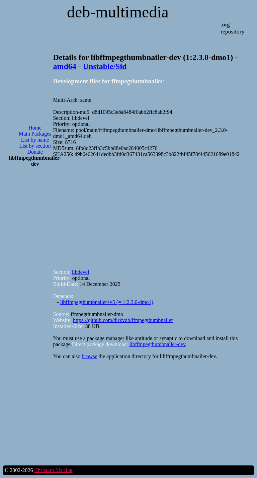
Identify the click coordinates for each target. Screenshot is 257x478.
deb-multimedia (118, 12)
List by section (35, 146)
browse (89, 356)
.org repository (232, 28)
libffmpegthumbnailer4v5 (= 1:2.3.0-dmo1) (106, 302)
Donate (35, 152)
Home (34, 128)
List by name (35, 140)
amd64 (64, 66)
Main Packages (35, 134)
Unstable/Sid (105, 66)
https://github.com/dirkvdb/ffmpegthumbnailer (123, 320)
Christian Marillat (53, 470)
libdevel (80, 272)
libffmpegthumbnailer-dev (158, 344)
